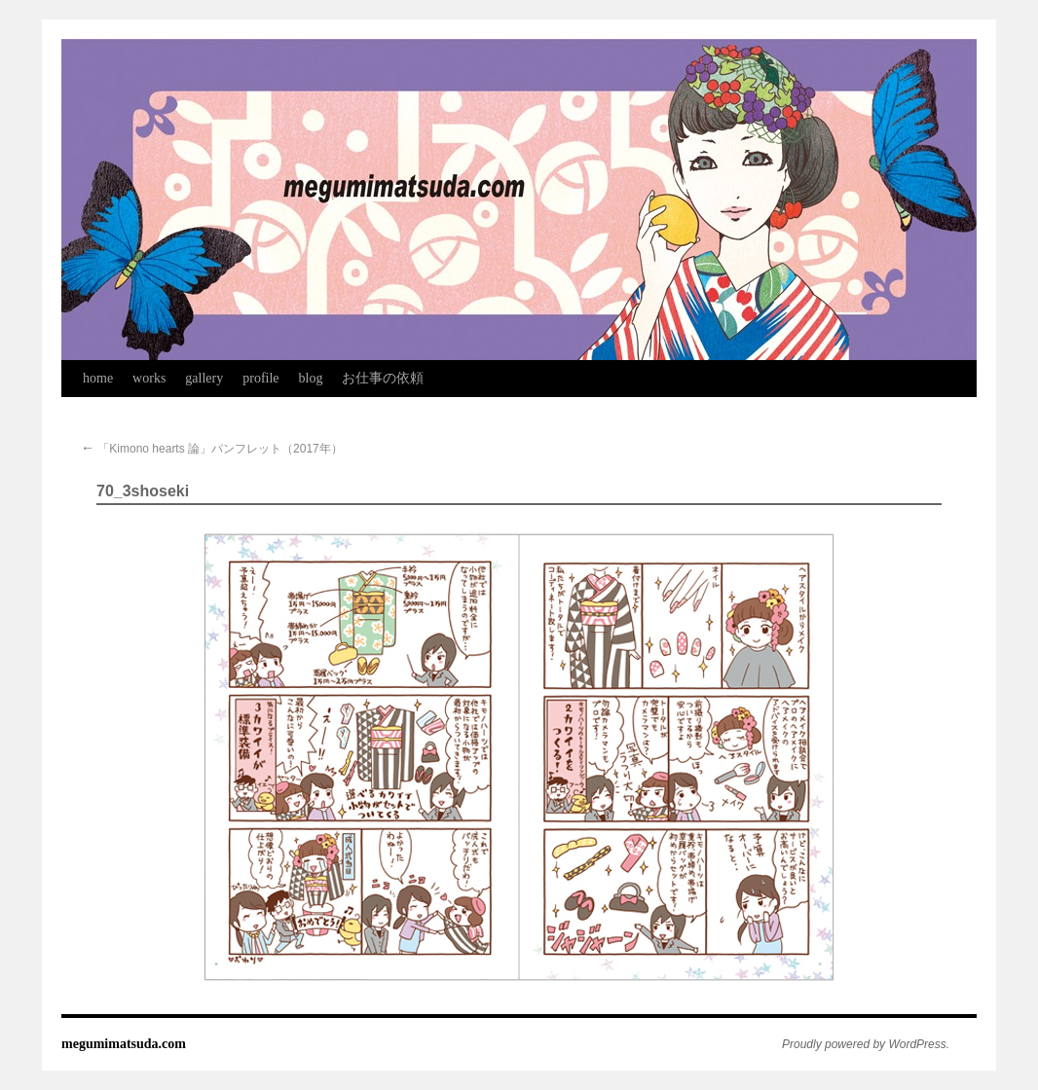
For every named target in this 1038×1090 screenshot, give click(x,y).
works (149, 378)
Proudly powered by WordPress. (865, 1044)
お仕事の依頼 (383, 378)
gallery (204, 378)
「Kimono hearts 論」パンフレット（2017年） (212, 448)
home (98, 378)
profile (260, 378)
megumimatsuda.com (123, 1043)
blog (311, 378)
